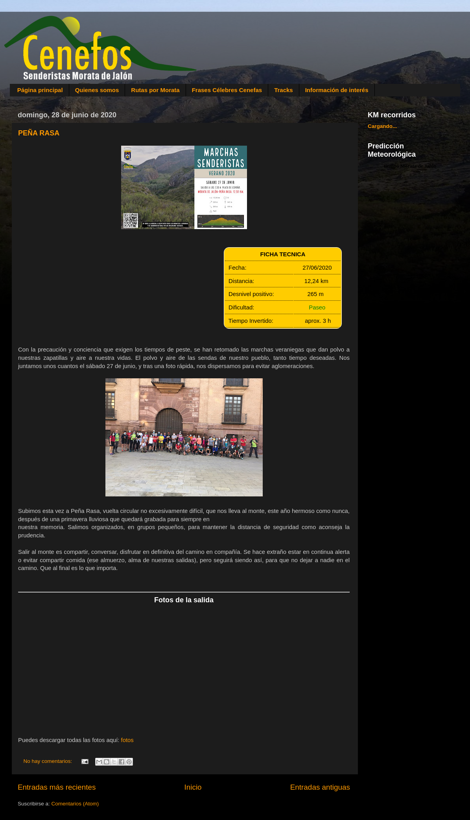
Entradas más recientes (57, 787)
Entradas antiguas (320, 787)
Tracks (283, 90)
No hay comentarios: (49, 761)
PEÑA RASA (38, 133)
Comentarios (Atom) (75, 804)
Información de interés (337, 90)
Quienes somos (97, 90)
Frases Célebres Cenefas (227, 90)
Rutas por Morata (155, 90)
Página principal (40, 90)
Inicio (193, 787)
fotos (127, 740)
